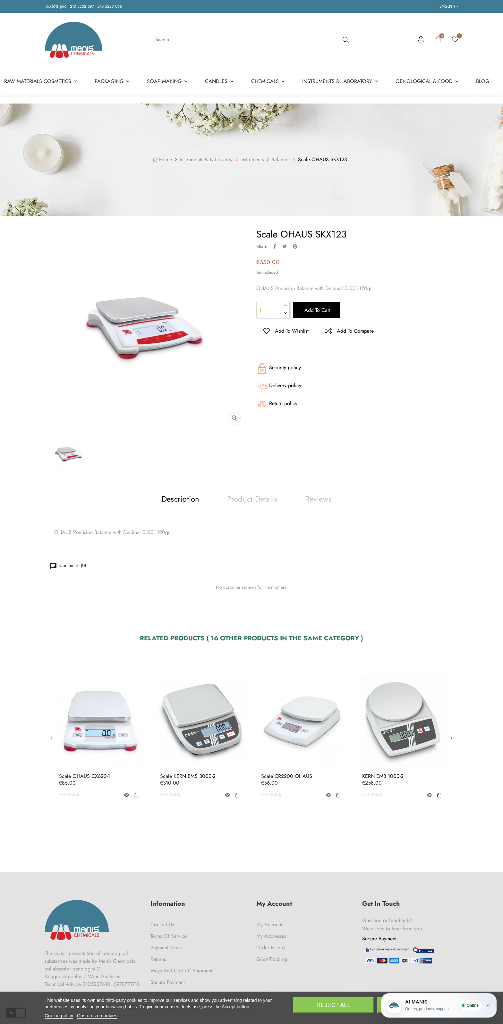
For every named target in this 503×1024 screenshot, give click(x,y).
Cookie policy (59, 1015)
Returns (158, 959)
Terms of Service (168, 936)
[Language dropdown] (448, 6)
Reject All (334, 1005)
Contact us (162, 924)
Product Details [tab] (252, 498)
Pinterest (295, 246)
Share (274, 246)
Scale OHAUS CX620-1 (84, 776)
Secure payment (167, 982)
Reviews (318, 498)
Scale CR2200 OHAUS (286, 776)
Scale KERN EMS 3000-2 (188, 776)
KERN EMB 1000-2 (383, 776)
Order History (271, 947)
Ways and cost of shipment (181, 970)
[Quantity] (269, 310)
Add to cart (316, 310)
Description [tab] (181, 498)
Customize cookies (97, 1015)
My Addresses (271, 936)
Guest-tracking (271, 959)
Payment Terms (166, 947)
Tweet (284, 246)
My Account (269, 924)
